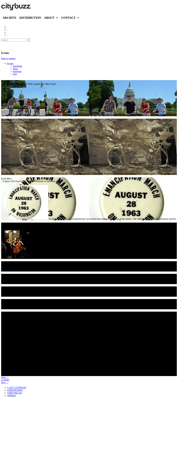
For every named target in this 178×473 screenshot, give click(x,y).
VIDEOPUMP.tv (15, 390)
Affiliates (11, 395)
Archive (9, 17)
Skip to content (8, 58)
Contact (68, 17)
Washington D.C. (14, 46)
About (49, 17)
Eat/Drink (17, 66)
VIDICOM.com (14, 393)
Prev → (4, 382)
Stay (15, 74)
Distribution (30, 17)
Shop (15, 69)
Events (10, 63)
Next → (5, 377)
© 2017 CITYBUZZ (16, 387)
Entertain (17, 71)
